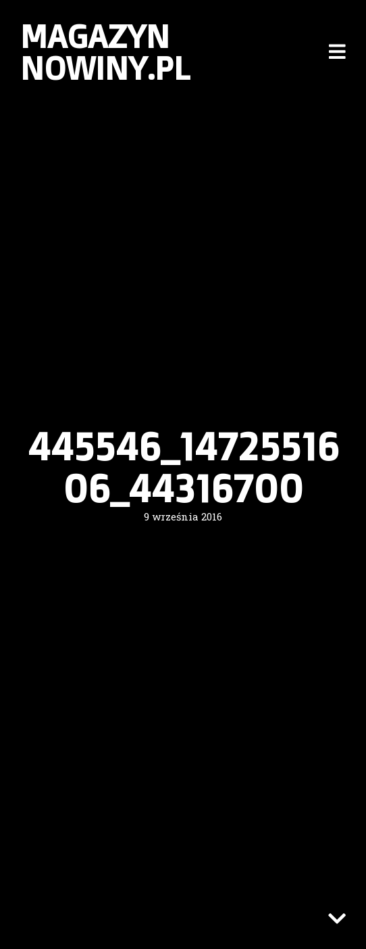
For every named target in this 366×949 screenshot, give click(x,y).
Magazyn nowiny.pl (105, 51)
